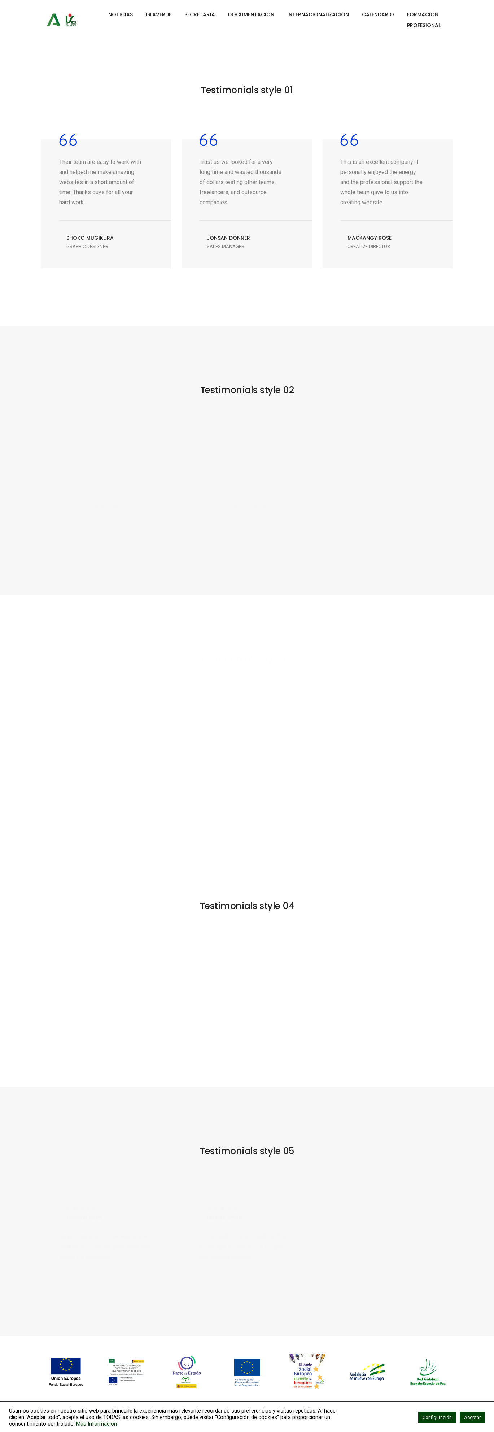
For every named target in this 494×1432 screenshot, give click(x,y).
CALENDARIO (378, 14)
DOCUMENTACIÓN (251, 14)
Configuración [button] (437, 1417)
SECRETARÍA (199, 14)
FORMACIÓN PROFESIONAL (424, 20)
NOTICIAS (120, 14)
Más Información (96, 1423)
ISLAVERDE (158, 14)
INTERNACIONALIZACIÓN (318, 14)
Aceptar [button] (472, 1417)
